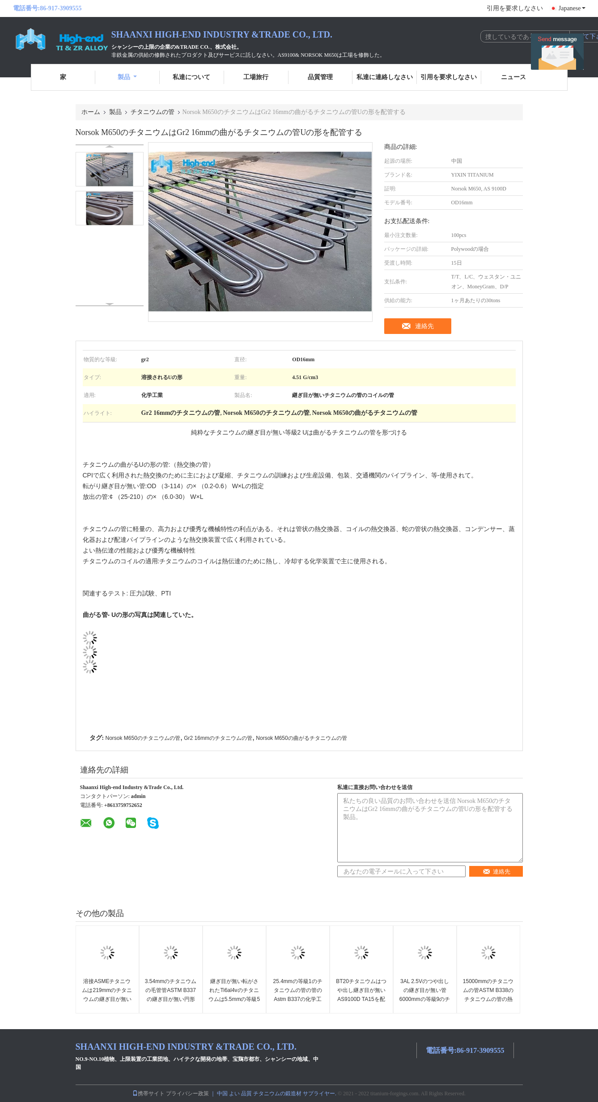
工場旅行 (255, 77)
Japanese (572, 8)
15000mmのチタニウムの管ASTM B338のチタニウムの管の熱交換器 (488, 994)
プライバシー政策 (187, 1093)
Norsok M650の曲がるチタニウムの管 (301, 738)
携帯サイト (148, 1093)
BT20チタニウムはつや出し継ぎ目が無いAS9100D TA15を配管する (361, 994)
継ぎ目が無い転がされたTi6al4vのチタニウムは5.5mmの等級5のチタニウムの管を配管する (234, 999)
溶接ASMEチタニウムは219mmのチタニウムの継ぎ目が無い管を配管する (107, 994)
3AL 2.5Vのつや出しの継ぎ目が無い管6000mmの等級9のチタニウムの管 (424, 994)
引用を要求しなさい (515, 8)
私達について (191, 77)
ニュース (513, 77)
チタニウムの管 (152, 112)
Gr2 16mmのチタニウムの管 (218, 738)
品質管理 (320, 77)
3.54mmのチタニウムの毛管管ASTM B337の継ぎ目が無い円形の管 (170, 994)
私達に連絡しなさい (384, 77)
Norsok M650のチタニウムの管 (143, 738)
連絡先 (424, 325)
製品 (127, 77)
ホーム (90, 112)
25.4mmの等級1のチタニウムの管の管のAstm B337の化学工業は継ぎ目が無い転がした (297, 999)
